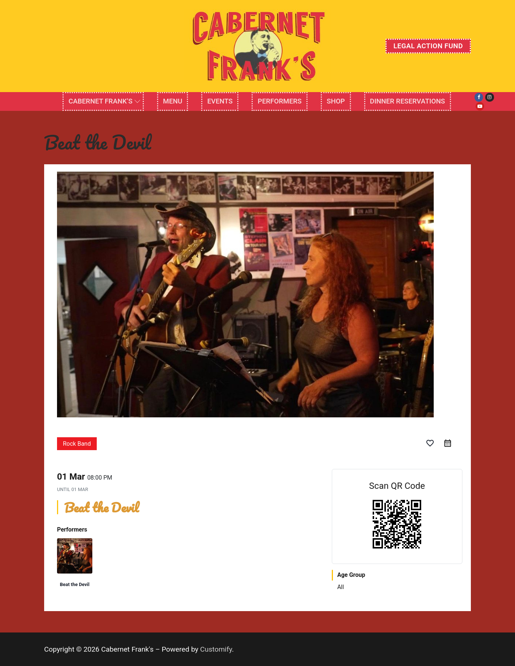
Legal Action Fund (428, 46)
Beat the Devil (74, 584)
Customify (216, 649)
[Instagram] (489, 97)
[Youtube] (480, 106)
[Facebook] (479, 97)
